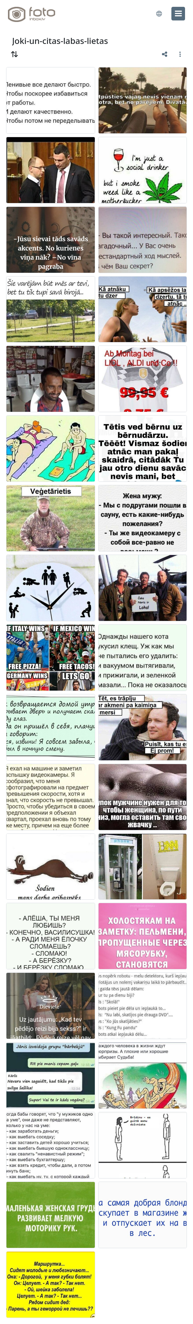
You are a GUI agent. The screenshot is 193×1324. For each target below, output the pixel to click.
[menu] (178, 13)
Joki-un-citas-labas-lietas (60, 40)
